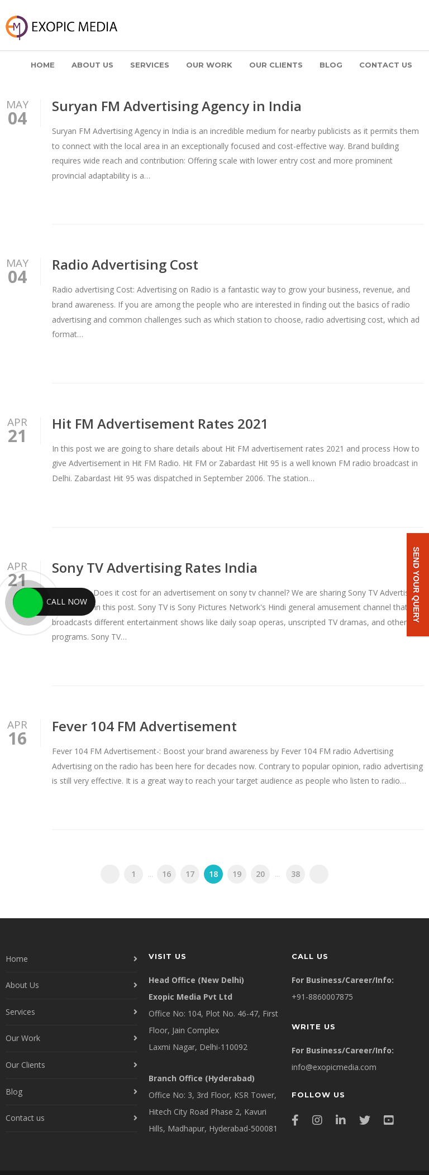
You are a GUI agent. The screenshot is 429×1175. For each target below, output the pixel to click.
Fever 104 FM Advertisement (144, 726)
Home (43, 64)
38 (295, 874)
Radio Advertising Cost (125, 264)
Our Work (209, 64)
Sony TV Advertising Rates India (155, 567)
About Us (92, 64)
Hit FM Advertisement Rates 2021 (160, 423)
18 (213, 874)
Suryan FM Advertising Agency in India (177, 106)
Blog (331, 64)
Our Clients (276, 64)
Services (149, 64)
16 (166, 874)
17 (189, 874)
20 (260, 874)
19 (236, 874)
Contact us (385, 64)
